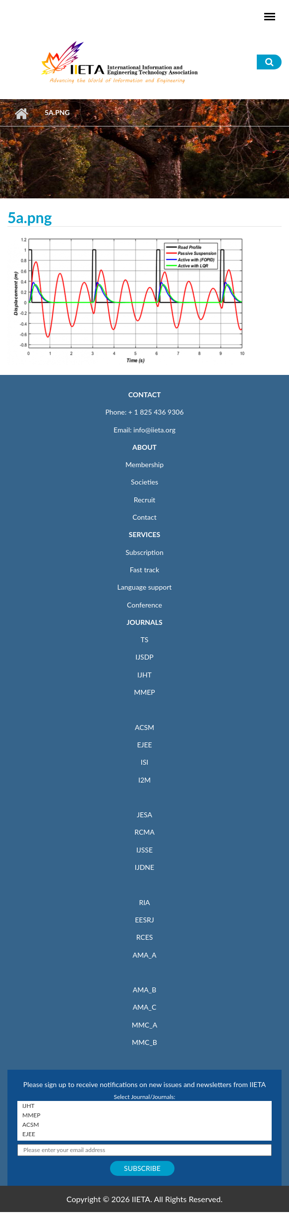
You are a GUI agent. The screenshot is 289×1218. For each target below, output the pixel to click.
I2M (144, 780)
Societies (144, 482)
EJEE (144, 744)
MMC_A (144, 1025)
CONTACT (144, 394)
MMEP (144, 692)
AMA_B (144, 989)
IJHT (144, 674)
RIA (144, 902)
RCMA (144, 832)
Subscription (144, 552)
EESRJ (144, 919)
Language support (144, 587)
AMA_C (145, 1007)
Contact (144, 517)
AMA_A (145, 955)
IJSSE (144, 850)
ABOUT (144, 447)
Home (21, 113)
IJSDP (144, 657)
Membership (144, 464)
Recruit (145, 499)
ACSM (144, 727)
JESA (144, 814)
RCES (144, 937)
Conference (144, 605)
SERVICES (144, 534)
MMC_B (144, 1042)
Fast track (144, 569)
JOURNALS (144, 622)
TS (145, 639)
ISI (144, 762)
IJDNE (144, 867)
